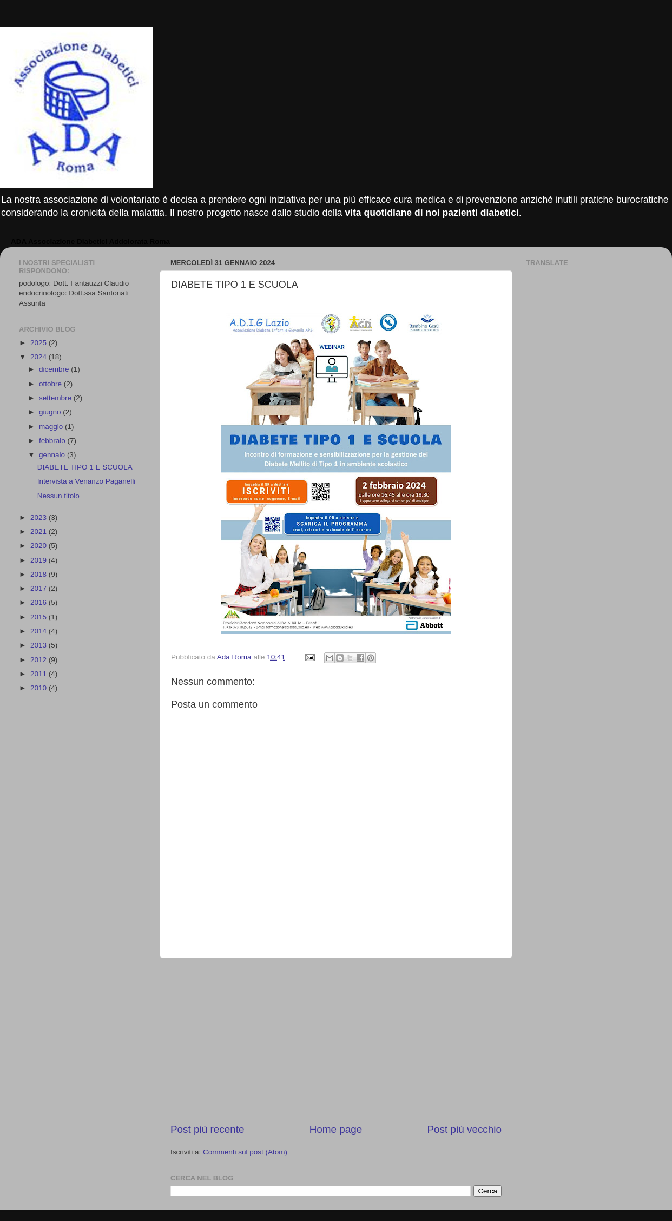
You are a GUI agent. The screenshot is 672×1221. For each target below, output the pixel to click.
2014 (39, 631)
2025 (39, 343)
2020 (39, 546)
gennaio (53, 455)
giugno (51, 412)
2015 (39, 617)
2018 (39, 574)
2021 (39, 531)
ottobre (51, 384)
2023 (39, 517)
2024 (39, 357)
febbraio (53, 441)
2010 (39, 688)
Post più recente (207, 1129)
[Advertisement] (336, 1040)
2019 (39, 560)
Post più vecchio (464, 1129)
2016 (39, 602)
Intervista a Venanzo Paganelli (86, 481)
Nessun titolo (58, 496)
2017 (39, 588)
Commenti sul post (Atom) (245, 1152)
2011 (39, 674)
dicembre (55, 369)
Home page (336, 1129)
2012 (39, 660)
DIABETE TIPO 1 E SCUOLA (85, 467)
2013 (39, 645)
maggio (52, 427)
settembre (56, 398)
